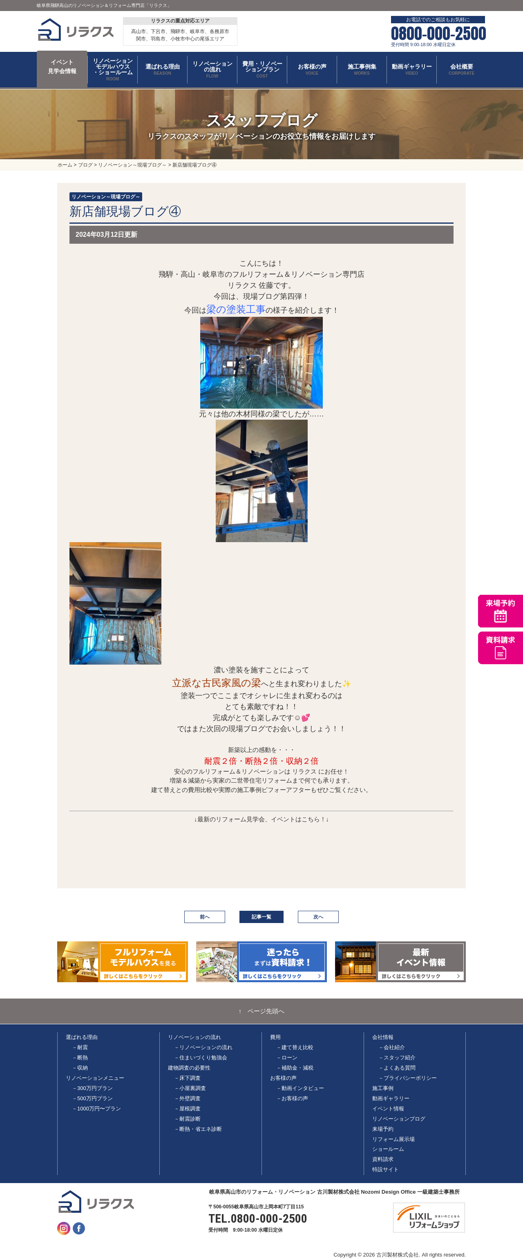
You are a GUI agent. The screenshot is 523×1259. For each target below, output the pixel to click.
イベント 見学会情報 (62, 66)
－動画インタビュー (300, 1088)
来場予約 (382, 1129)
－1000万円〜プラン (96, 1109)
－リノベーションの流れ (203, 1047)
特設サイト (385, 1169)
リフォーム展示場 (393, 1139)
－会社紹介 (391, 1047)
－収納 (80, 1068)
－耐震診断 (187, 1119)
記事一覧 (261, 917)
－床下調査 (187, 1078)
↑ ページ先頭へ (262, 1011)
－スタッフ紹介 (397, 1057)
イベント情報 (388, 1109)
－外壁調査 (187, 1098)
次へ (318, 917)
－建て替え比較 (294, 1047)
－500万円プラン (92, 1098)
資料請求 (382, 1159)
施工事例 (382, 1088)
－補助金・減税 (294, 1068)
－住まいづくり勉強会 (200, 1057)
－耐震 (80, 1047)
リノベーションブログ (398, 1119)
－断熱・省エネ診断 (198, 1129)
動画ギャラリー (390, 1098)
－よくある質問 (397, 1068)
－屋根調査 (187, 1109)
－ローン (286, 1057)
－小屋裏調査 (190, 1088)
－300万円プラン (92, 1088)
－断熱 (80, 1057)
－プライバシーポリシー (407, 1078)
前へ (205, 917)
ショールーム (388, 1149)
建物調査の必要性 (189, 1068)
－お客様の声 (292, 1098)
